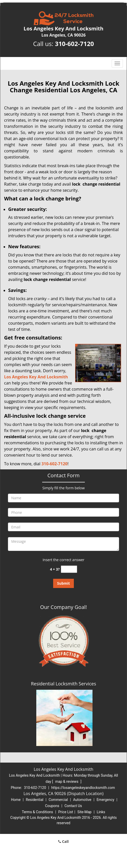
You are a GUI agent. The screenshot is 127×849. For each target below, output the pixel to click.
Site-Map (84, 812)
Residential (34, 800)
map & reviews (67, 781)
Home (16, 800)
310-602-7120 (74, 43)
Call (63, 841)
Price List (65, 812)
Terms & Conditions (37, 812)
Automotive (82, 800)
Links (101, 812)
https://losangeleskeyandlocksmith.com (83, 788)
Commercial (58, 800)
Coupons (52, 806)
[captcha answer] (69, 569)
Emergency (105, 800)
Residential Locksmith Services (63, 684)
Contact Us (73, 806)
